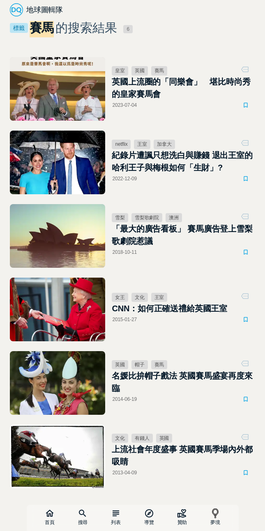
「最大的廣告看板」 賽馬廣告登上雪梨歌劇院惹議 (182, 235)
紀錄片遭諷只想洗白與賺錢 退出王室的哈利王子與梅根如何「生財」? (182, 161)
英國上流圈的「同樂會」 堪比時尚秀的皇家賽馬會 (181, 88)
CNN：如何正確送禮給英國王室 (169, 308)
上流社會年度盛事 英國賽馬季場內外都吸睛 (182, 455)
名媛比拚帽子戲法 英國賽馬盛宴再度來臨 (182, 382)
